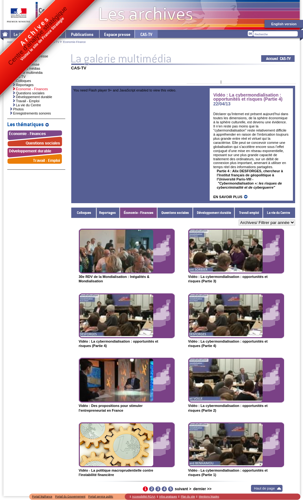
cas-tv (146, 34)
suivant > (183, 489)
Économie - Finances (138, 213)
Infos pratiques (168, 496)
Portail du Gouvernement (70, 496)
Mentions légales (209, 496)
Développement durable (214, 213)
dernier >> (202, 489)
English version (283, 24)
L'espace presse (116, 34)
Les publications (82, 34)
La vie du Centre (279, 213)
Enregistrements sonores (32, 113)
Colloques (83, 213)
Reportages (108, 213)
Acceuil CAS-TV (278, 58)
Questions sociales (175, 213)
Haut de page (264, 488)
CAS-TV (54, 42)
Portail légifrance (42, 496)
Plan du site (188, 496)
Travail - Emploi (249, 213)
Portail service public (100, 496)
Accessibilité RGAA (143, 496)
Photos (18, 109)
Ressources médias (25, 68)
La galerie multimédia (26, 72)
